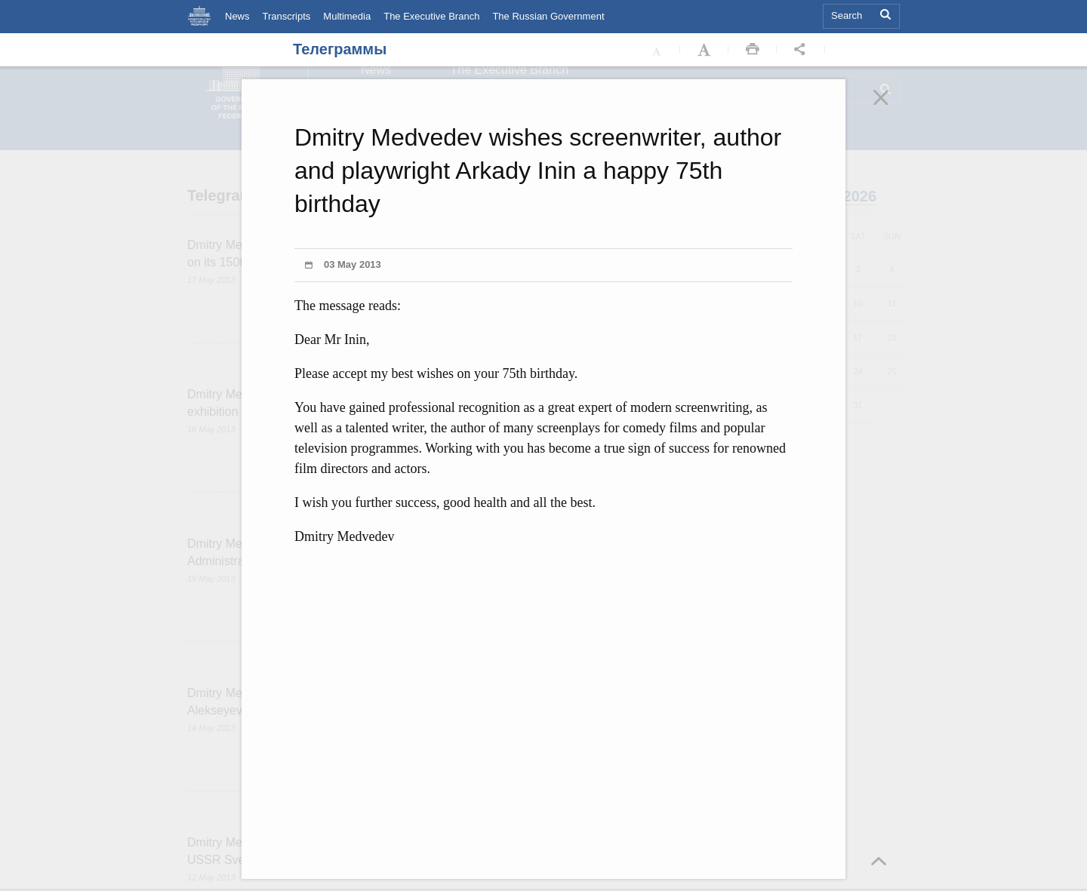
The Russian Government (548, 16)
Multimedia (347, 16)
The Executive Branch (431, 16)
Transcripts (287, 16)
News (237, 16)
